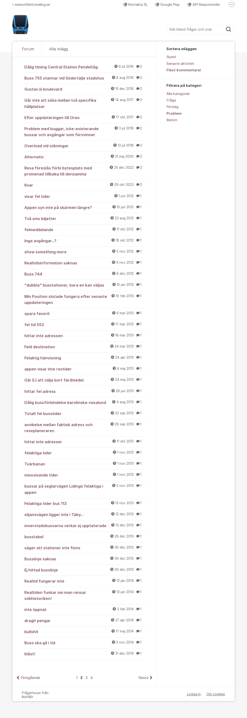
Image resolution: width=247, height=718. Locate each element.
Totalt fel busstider (85, 413)
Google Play (167, 4)
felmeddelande (85, 229)
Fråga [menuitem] (171, 100)
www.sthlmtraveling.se (31, 4)
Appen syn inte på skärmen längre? (85, 207)
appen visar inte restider (85, 368)
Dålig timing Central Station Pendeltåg (85, 66)
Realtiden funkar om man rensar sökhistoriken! (85, 595)
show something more (85, 251)
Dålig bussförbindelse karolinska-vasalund (85, 402)
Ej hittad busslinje (85, 569)
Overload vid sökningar (85, 145)
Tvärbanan (85, 463)
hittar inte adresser (85, 441)
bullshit (85, 631)
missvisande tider (85, 474)
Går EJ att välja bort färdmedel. (85, 379)
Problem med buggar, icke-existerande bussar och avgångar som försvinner (85, 131)
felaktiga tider (85, 452)
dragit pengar (85, 620)
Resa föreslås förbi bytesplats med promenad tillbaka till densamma (85, 170)
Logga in (194, 694)
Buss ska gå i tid (85, 642)
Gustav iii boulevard (85, 89)
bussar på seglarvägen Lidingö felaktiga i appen (85, 489)
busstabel (85, 536)
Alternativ (85, 156)
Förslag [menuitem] (172, 107)
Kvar (85, 185)
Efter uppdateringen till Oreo (85, 117)
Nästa (143, 678)
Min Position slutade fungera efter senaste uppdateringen (85, 299)
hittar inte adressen (85, 335)
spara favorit (85, 313)
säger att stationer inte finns (85, 547)
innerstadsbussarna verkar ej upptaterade (85, 525)
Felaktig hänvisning (85, 357)
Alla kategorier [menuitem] (178, 94)
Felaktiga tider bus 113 (85, 503)
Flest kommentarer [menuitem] (183, 70)
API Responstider (203, 4)
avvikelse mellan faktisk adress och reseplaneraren (85, 427)
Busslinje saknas (85, 558)
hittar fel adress (85, 391)
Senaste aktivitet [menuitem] (180, 63)
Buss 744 (85, 273)
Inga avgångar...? (85, 240)
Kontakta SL (135, 4)
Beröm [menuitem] (171, 120)
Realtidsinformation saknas (85, 262)
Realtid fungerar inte (85, 581)
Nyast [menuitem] (171, 57)
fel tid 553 (85, 324)
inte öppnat (85, 609)
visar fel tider (85, 196)
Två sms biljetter (85, 218)
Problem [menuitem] (174, 113)
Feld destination (85, 346)
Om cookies (215, 694)
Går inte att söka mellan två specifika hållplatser (85, 103)
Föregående (30, 678)
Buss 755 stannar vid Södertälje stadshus (85, 78)
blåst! (85, 653)
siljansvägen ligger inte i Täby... (85, 514)
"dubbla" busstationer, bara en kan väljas (85, 285)
